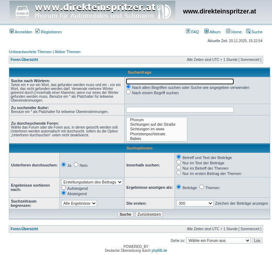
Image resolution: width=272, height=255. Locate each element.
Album (212, 32)
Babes (157, 138)
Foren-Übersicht (24, 60)
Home (234, 32)
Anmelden (21, 32)
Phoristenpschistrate (157, 134)
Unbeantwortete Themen (30, 52)
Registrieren (48, 32)
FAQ (192, 32)
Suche (254, 32)
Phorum (157, 120)
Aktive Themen (67, 52)
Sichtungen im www (157, 129)
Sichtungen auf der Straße (157, 124)
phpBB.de (159, 251)
